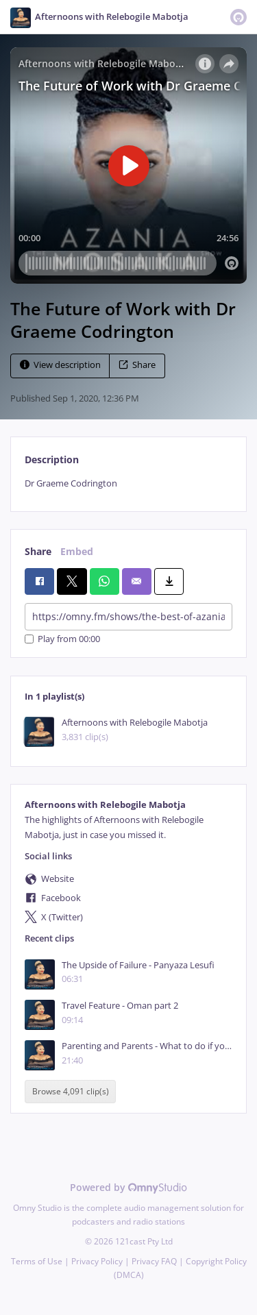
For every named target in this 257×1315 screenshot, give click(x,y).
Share (137, 365)
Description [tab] (52, 459)
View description (60, 365)
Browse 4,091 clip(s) (70, 1092)
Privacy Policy (97, 1261)
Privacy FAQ (154, 1261)
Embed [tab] (76, 551)
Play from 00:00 (62, 639)
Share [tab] (38, 551)
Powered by (128, 1187)
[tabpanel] (128, 483)
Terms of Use (36, 1261)
